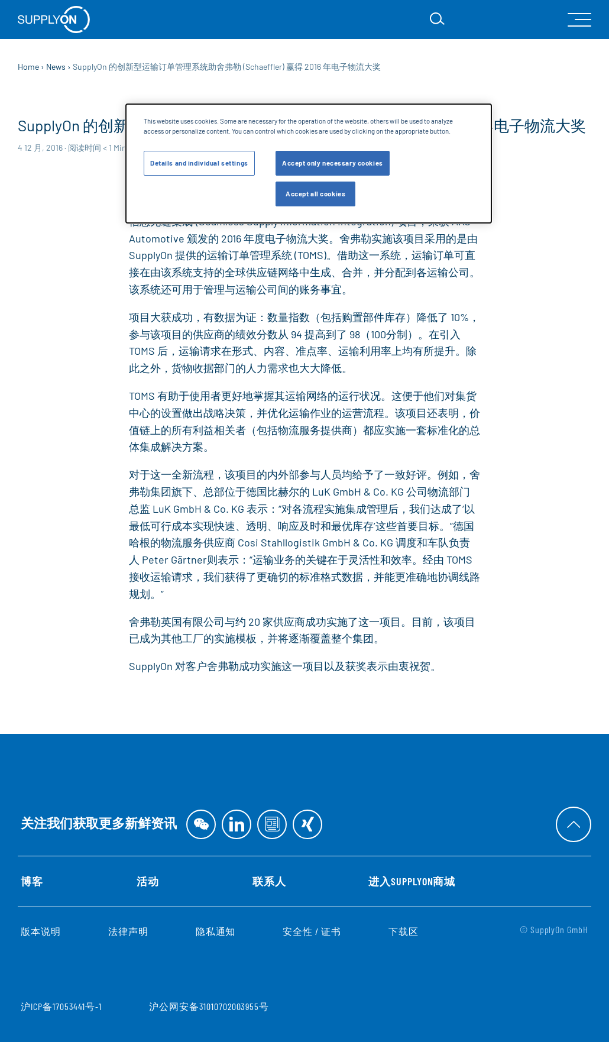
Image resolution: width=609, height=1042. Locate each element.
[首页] (54, 19)
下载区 (403, 931)
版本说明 (41, 931)
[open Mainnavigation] (579, 20)
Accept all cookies (315, 194)
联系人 (269, 881)
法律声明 (128, 931)
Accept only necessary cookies (332, 163)
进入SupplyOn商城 (411, 881)
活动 (148, 881)
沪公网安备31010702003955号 (209, 1006)
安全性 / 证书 (312, 931)
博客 (32, 881)
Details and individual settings (199, 163)
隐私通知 (216, 931)
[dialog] (308, 163)
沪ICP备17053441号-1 (61, 1006)
